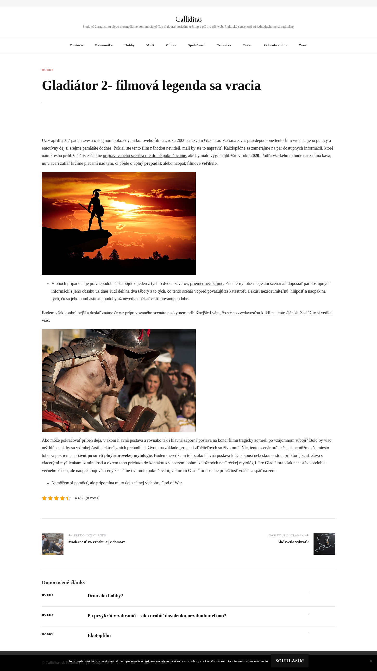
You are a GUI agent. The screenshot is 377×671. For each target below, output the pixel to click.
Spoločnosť (196, 45)
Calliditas (189, 19)
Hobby (130, 45)
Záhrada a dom (276, 45)
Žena (303, 45)
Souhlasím (290, 660)
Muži (150, 45)
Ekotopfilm (99, 635)
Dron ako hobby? (105, 595)
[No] (371, 660)
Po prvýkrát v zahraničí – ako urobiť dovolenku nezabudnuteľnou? (157, 615)
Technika (224, 45)
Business (77, 45)
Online (171, 45)
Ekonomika (104, 45)
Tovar (247, 45)
